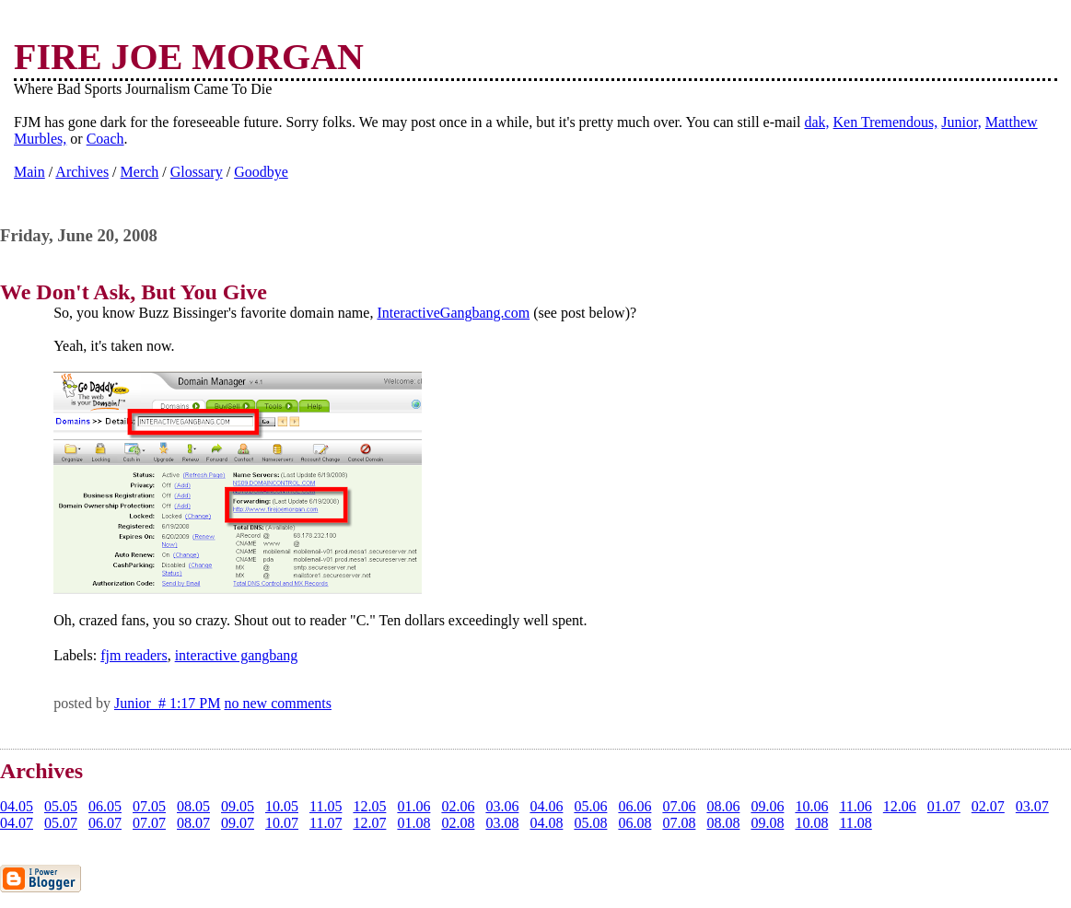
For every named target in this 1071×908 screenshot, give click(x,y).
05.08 (590, 823)
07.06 (678, 806)
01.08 (413, 823)
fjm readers (133, 655)
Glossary (196, 172)
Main (29, 172)
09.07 (237, 823)
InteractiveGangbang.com (453, 312)
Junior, (961, 122)
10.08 (811, 823)
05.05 (60, 806)
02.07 (988, 806)
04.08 (546, 823)
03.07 (1032, 806)
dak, (816, 122)
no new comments (278, 703)
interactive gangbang (236, 655)
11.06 (855, 806)
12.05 (369, 806)
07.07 (149, 823)
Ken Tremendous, (885, 122)
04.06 (546, 806)
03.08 (501, 823)
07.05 (149, 806)
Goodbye (261, 172)
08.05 (193, 806)
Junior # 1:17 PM (167, 703)
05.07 (60, 823)
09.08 (767, 823)
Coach (105, 138)
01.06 (413, 806)
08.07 (193, 823)
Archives (82, 172)
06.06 (634, 806)
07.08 (678, 823)
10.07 (281, 823)
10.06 (811, 806)
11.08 (855, 823)
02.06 (457, 806)
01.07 (943, 806)
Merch (140, 172)
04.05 (16, 806)
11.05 (325, 806)
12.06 (899, 806)
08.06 (722, 806)
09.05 (237, 806)
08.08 (722, 823)
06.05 (105, 806)
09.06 (767, 806)
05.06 (590, 806)
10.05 (281, 806)
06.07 (105, 823)
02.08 (457, 823)
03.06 (501, 806)
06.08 (634, 823)
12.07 (369, 823)
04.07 (16, 823)
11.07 (325, 823)
